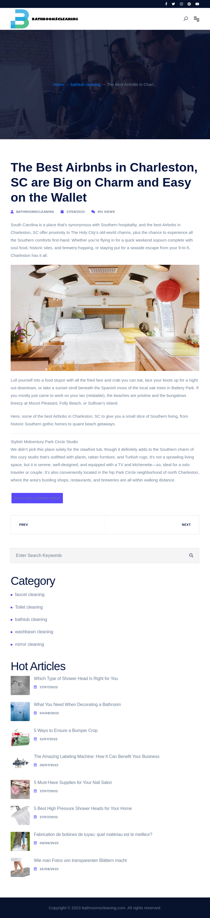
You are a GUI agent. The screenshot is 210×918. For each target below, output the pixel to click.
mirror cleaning (29, 644)
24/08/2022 (46, 869)
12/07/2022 (45, 739)
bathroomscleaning (35, 212)
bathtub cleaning (86, 84)
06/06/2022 (46, 843)
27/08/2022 (75, 212)
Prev (23, 525)
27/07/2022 (46, 687)
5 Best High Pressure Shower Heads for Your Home (83, 808)
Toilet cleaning (29, 607)
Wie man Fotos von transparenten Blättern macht (80, 860)
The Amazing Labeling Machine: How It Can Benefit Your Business (96, 756)
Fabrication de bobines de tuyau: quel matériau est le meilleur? (93, 834)
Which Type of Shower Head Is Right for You (76, 678)
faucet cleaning (30, 594)
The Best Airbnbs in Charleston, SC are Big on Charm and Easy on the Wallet (104, 182)
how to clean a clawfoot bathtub (37, 498)
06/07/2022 (46, 765)
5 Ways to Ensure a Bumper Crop (66, 730)
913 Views (106, 212)
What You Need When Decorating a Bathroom (77, 704)
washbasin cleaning (34, 631)
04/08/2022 (46, 713)
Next (186, 525)
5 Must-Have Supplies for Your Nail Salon (73, 782)
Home (58, 84)
